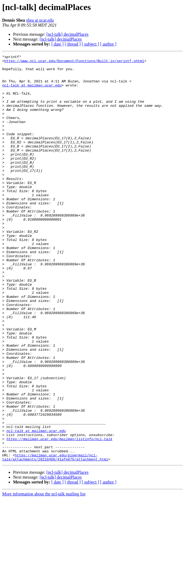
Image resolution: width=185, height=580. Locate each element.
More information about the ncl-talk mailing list (44, 575)
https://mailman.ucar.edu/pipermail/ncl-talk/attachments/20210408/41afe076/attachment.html (55, 538)
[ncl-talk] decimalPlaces (67, 34)
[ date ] (57, 44)
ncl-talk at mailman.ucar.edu (31, 91)
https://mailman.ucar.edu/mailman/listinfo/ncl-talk (59, 516)
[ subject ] (90, 44)
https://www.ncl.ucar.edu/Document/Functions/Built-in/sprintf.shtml (74, 62)
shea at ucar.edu (40, 20)
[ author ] (108, 44)
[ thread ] (73, 44)
